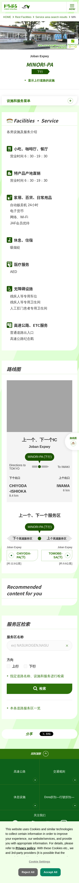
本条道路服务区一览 (25, 708)
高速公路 (19, 771)
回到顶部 (36, 753)
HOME (7, 17)
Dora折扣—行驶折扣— (59, 797)
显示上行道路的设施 (41, 80)
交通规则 (59, 771)
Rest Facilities (23, 17)
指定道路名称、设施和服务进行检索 (37, 676)
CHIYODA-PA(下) (24, 555)
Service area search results (51, 17)
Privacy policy (25, 848)
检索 (42, 688)
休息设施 (19, 797)
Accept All (50, 872)
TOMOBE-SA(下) (55, 555)
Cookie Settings (39, 861)
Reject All (28, 872)
